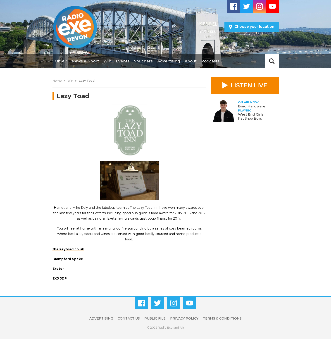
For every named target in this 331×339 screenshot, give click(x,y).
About (191, 61)
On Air (61, 61)
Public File (155, 318)
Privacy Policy (184, 318)
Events (122, 61)
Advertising (168, 61)
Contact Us (129, 318)
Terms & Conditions (222, 318)
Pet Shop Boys (250, 118)
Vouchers (143, 61)
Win (107, 61)
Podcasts (210, 61)
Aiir (182, 327)
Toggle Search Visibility (272, 61)
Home (57, 80)
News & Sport (85, 61)
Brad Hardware (251, 106)
